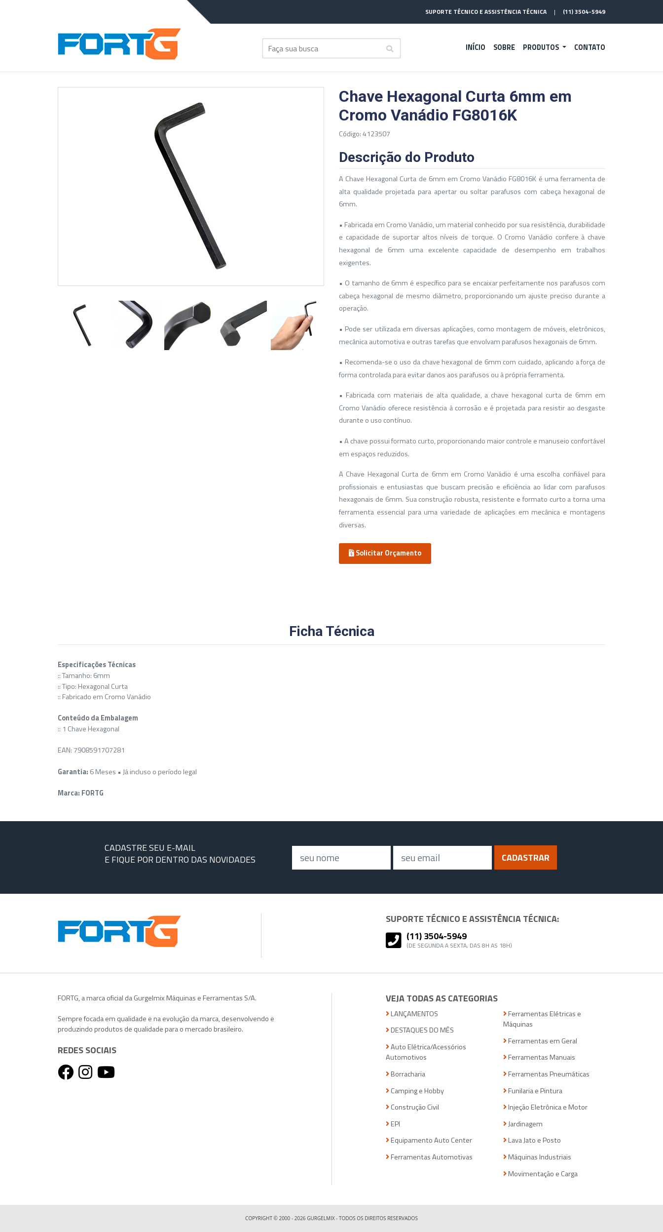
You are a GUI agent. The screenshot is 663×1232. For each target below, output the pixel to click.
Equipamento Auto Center (429, 1140)
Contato (589, 47)
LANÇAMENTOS (412, 1014)
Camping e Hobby (415, 1091)
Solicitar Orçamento (385, 553)
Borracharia (405, 1074)
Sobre (504, 47)
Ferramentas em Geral (540, 1041)
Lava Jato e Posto (532, 1140)
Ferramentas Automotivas (429, 1157)
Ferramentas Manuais (539, 1057)
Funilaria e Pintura (532, 1091)
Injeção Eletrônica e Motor (545, 1107)
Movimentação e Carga (540, 1174)
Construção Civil (412, 1107)
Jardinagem (523, 1124)
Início (475, 47)
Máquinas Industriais (537, 1157)
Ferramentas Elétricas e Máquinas (542, 1019)
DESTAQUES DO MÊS (420, 1030)
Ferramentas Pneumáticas (546, 1074)
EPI (393, 1124)
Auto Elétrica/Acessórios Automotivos (426, 1052)
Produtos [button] (541, 47)
